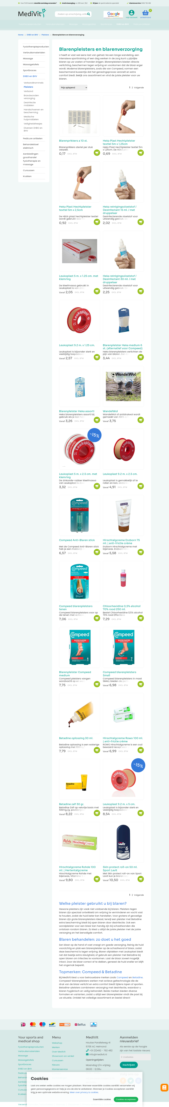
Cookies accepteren (126, 1099)
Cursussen (29, 170)
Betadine (137, 977)
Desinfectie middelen (30, 104)
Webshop (57, 1042)
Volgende (139, 87)
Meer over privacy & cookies (84, 1092)
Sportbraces (106, 26)
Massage (73, 26)
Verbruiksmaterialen (55, 26)
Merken (56, 1047)
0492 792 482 (146, 3)
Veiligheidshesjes (33, 123)
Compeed (122, 977)
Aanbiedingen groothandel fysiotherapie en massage (32, 159)
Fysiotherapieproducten (30, 26)
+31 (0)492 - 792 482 (99, 1050)
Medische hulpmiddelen (31, 118)
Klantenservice (60, 1069)
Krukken (27, 176)
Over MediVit (59, 1051)
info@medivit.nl (96, 1054)
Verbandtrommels (33, 82)
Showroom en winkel (63, 1056)
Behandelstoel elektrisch (31, 146)
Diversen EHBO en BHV (33, 129)
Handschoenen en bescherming (34, 111)
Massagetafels (89, 26)
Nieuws (56, 1064)
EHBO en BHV (123, 26)
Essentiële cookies (102, 1099)
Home (20, 35)
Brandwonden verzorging (31, 97)
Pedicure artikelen (141, 26)
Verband (28, 91)
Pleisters (45, 35)
